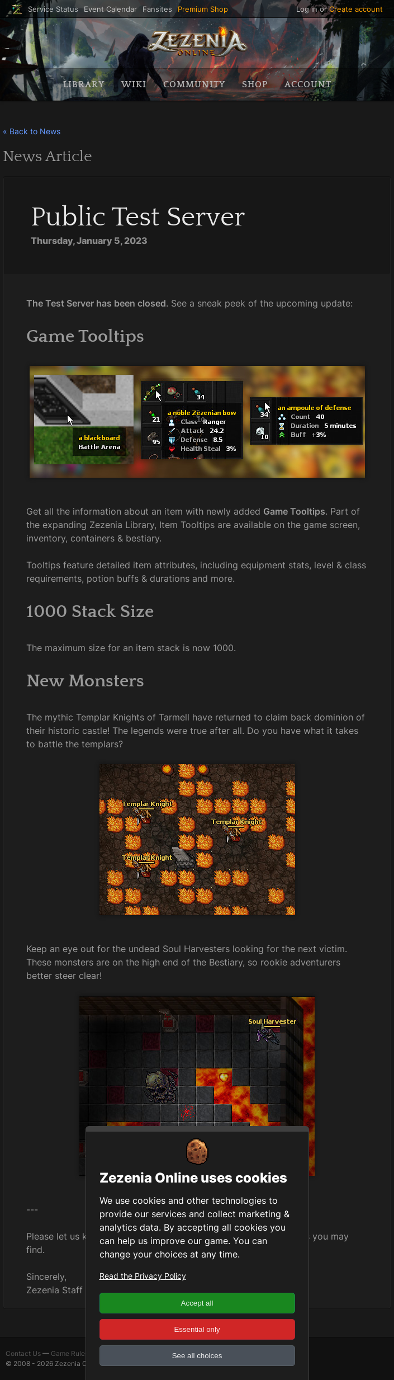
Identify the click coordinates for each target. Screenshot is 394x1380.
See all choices (197, 1355)
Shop (255, 84)
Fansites (157, 9)
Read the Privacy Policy (142, 1275)
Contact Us (23, 1353)
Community (194, 84)
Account (307, 84)
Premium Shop (203, 9)
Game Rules (69, 1353)
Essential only (197, 1329)
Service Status (53, 9)
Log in (306, 8)
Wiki (133, 84)
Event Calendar (110, 9)
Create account (356, 8)
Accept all (197, 1303)
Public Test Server (138, 217)
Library (84, 84)
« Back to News (31, 131)
